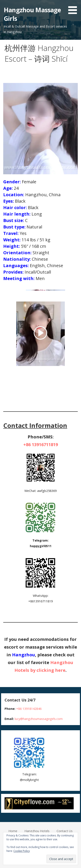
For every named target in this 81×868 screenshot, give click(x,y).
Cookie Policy (21, 851)
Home (12, 831)
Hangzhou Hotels (36, 831)
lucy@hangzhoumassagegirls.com (39, 719)
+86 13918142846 (28, 709)
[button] (74, 7)
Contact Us (65, 831)
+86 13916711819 (40, 444)
